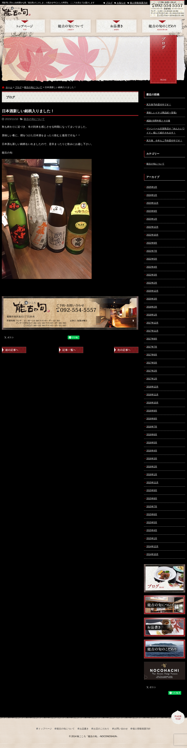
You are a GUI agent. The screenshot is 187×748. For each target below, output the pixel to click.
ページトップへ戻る (178, 717)
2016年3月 (151, 458)
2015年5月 (151, 522)
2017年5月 (151, 362)
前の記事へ (14, 350)
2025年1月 (151, 187)
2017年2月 (151, 371)
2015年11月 (152, 482)
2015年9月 (151, 490)
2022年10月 (152, 235)
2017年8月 (151, 338)
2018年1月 (151, 314)
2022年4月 (151, 267)
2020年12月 (152, 291)
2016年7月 (151, 426)
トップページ (25, 26)
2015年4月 (151, 530)
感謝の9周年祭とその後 (158, 120)
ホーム (9, 87)
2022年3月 (151, 275)
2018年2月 (151, 307)
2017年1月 (151, 378)
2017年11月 (152, 331)
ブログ (109, 2)
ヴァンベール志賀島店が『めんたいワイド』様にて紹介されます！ (165, 130)
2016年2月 (151, 466)
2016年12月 (152, 386)
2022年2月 (151, 283)
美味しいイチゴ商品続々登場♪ (161, 112)
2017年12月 (152, 323)
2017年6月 (151, 354)
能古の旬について (71, 26)
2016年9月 (151, 410)
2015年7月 (151, 506)
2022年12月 (152, 227)
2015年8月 (151, 498)
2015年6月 (151, 514)
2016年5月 (151, 442)
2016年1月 (151, 474)
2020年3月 (151, 299)
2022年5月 (151, 259)
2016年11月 (152, 394)
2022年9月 (151, 243)
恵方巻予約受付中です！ (158, 104)
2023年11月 (152, 203)
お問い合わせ (121, 728)
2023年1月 (151, 219)
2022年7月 (151, 251)
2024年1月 (151, 195)
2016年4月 (151, 450)
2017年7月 (151, 347)
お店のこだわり (162, 26)
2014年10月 (152, 554)
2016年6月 (151, 434)
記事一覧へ (71, 350)
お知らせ (121, 2)
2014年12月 (152, 546)
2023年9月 (151, 211)
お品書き (116, 26)
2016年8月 (151, 418)
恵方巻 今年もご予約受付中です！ (164, 140)
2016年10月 (152, 402)
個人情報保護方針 (139, 2)
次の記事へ (126, 350)
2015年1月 (151, 538)
